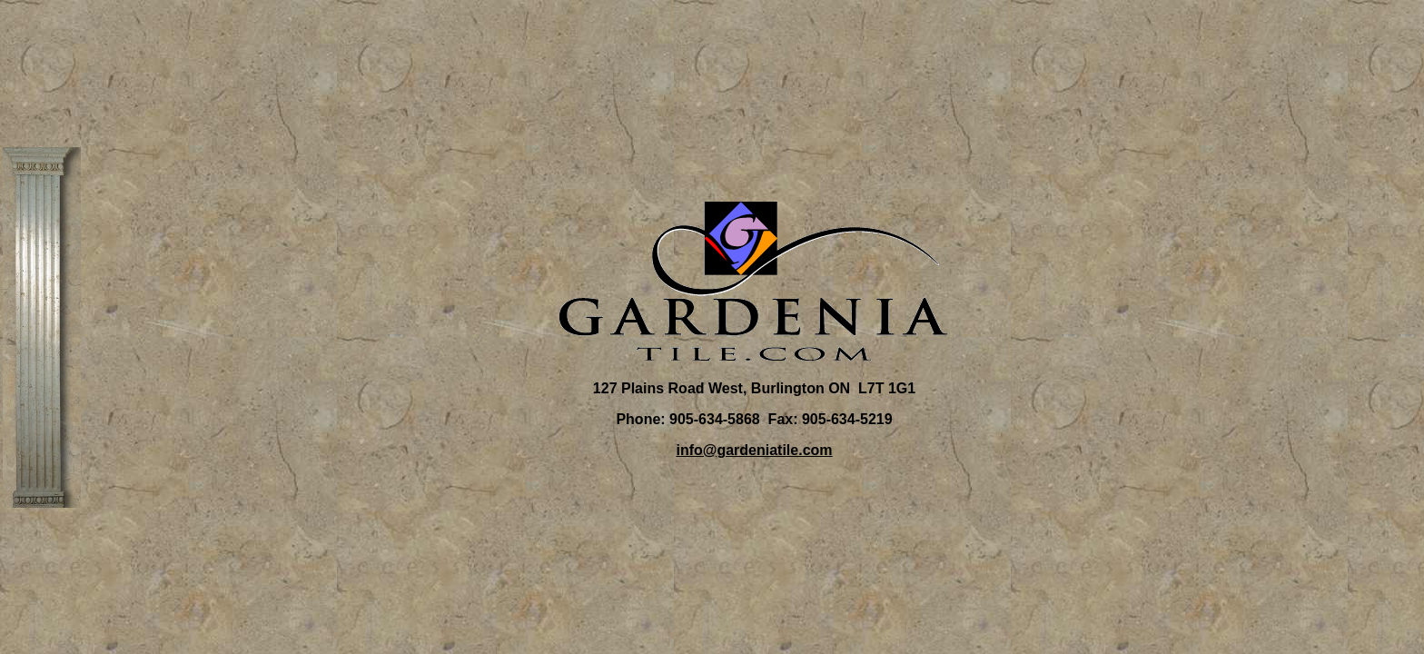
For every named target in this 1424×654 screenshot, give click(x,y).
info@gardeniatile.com (754, 450)
